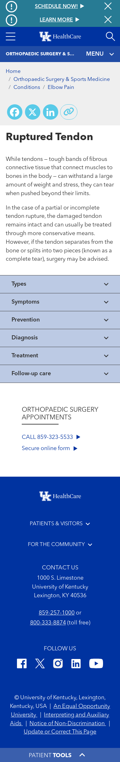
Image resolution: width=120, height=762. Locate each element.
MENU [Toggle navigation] (100, 54)
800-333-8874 (48, 623)
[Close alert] (108, 20)
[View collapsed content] (60, 284)
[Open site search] (110, 36)
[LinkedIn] (76, 665)
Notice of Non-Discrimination (67, 723)
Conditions (26, 87)
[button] (10, 36)
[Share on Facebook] (15, 112)
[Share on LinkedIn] (51, 112)
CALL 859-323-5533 (51, 437)
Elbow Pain (61, 87)
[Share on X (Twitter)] (33, 112)
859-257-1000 (57, 613)
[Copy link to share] (68, 112)
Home (13, 71)
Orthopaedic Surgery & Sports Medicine (61, 79)
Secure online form (49, 448)
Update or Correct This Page (60, 732)
